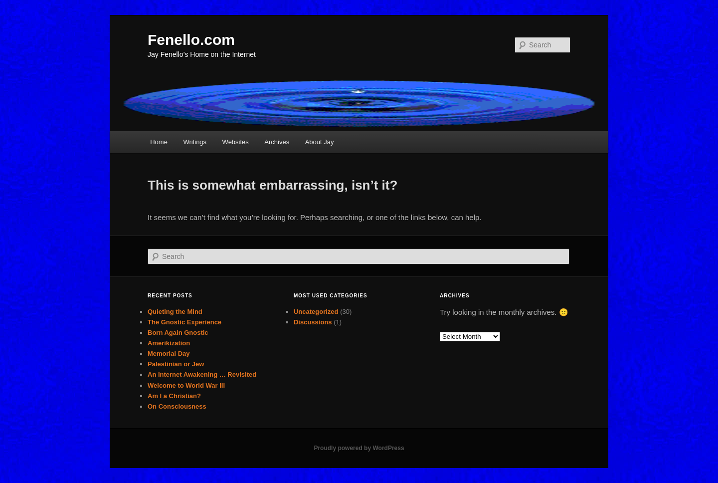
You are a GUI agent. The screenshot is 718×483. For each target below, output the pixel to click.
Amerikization (169, 343)
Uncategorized (316, 311)
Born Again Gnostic (178, 332)
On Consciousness (177, 406)
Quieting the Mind (175, 311)
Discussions (313, 322)
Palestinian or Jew (176, 364)
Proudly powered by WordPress (359, 448)
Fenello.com (191, 39)
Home (159, 142)
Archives (276, 142)
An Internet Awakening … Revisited (202, 374)
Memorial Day (169, 353)
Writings (194, 142)
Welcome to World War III (186, 385)
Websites (235, 142)
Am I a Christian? (174, 396)
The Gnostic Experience (184, 322)
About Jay (319, 142)
